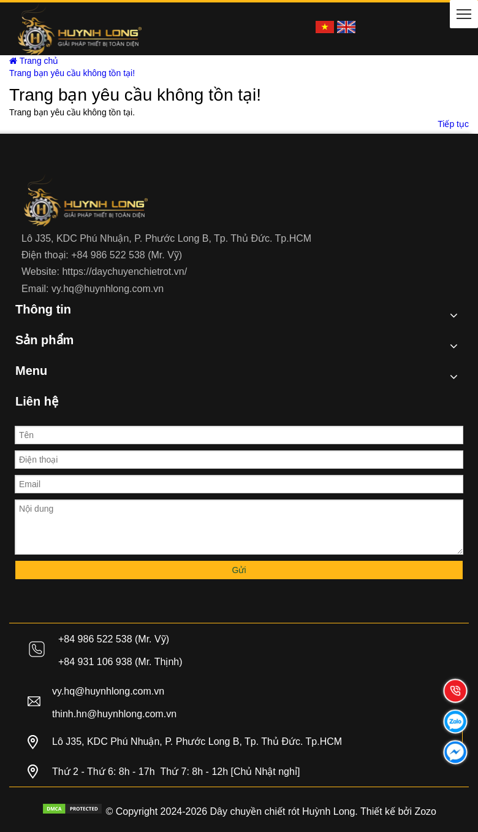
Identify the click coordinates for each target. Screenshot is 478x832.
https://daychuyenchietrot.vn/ (124, 271)
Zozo (425, 811)
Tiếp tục (453, 124)
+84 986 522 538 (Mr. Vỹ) (126, 255)
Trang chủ (33, 61)
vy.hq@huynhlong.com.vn (107, 288)
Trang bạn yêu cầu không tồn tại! (72, 73)
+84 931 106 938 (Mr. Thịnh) (120, 662)
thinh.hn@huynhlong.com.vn (114, 714)
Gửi (239, 570)
